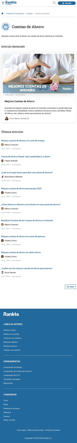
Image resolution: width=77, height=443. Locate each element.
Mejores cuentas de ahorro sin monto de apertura (23, 236)
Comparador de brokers (13, 367)
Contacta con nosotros (12, 338)
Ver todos (70, 286)
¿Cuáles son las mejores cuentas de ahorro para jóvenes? (26, 268)
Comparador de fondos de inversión (18, 371)
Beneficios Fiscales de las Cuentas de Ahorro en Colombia (27, 220)
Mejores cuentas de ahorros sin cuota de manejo (22, 140)
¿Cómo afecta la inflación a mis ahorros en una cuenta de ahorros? (31, 204)
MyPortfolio (8, 383)
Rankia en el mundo (11, 334)
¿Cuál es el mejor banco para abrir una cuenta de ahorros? (27, 172)
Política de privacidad (35, 430)
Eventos (7, 416)
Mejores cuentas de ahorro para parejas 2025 (21, 188)
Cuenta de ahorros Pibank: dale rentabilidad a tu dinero (25, 156)
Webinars (7, 412)
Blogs (6, 404)
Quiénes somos (10, 330)
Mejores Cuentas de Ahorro (20, 101)
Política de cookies (52, 430)
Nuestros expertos (11, 342)
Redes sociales (9, 420)
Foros (6, 400)
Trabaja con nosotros (12, 350)
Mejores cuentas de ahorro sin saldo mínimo (21, 252)
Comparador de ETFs (12, 375)
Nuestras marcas (10, 346)
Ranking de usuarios (12, 408)
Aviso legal (21, 430)
